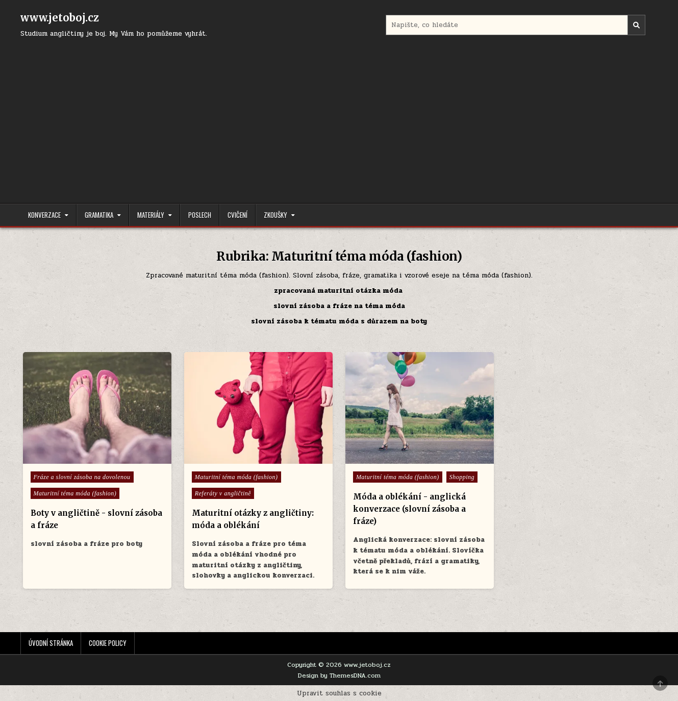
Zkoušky (275, 215)
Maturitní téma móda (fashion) (75, 493)
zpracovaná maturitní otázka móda (339, 291)
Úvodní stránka (51, 643)
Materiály (150, 215)
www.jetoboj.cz (59, 17)
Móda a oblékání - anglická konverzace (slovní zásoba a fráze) (409, 509)
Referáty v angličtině (223, 493)
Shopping (461, 477)
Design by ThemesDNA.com (339, 675)
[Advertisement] (339, 116)
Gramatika (99, 215)
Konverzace (44, 215)
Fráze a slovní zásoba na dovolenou (82, 477)
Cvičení (237, 215)
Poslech (199, 215)
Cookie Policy (108, 643)
